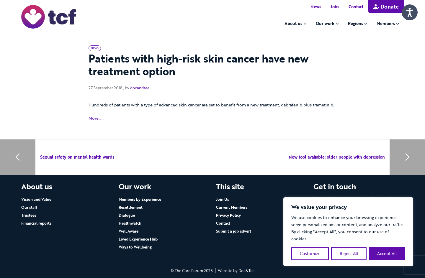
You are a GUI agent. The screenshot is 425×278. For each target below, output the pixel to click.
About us (293, 23)
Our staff (29, 207)
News (315, 7)
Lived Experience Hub (138, 239)
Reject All (349, 253)
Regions (355, 23)
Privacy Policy (228, 215)
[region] (348, 231)
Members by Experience (140, 199)
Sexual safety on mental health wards (77, 156)
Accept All (387, 253)
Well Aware (128, 231)
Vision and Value (36, 199)
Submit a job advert (233, 231)
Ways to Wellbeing (135, 247)
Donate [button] (386, 6)
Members (386, 23)
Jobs (335, 7)
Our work (325, 23)
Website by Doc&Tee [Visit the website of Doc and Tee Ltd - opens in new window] (236, 270)
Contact (356, 7)
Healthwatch (130, 223)
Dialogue (127, 215)
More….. (96, 118)
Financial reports (36, 223)
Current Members (231, 207)
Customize (310, 253)
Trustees (28, 215)
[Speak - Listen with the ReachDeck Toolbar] (410, 12)
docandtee (139, 88)
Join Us (222, 199)
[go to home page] (48, 16)
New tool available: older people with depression (337, 156)
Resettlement (131, 207)
